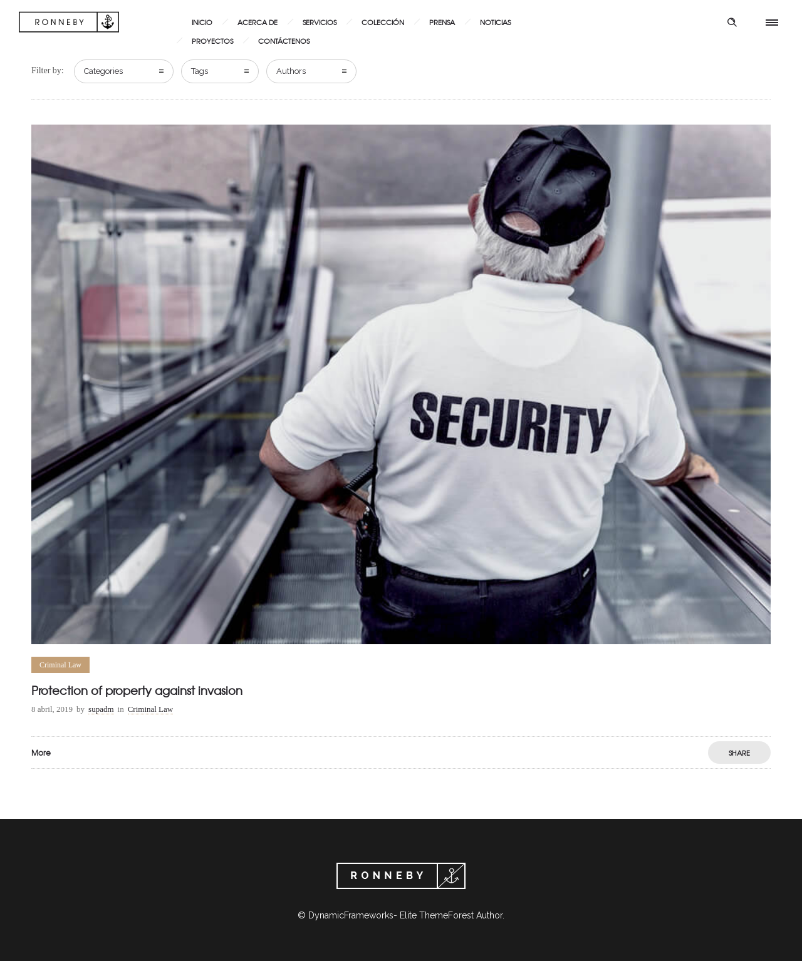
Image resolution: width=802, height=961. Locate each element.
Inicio (202, 22)
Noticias (495, 22)
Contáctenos (284, 41)
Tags (199, 71)
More (41, 752)
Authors (291, 71)
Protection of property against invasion (136, 690)
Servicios (319, 22)
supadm (100, 709)
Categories (103, 71)
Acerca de (257, 22)
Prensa (442, 22)
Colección (383, 22)
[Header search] (731, 22)
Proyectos (212, 41)
